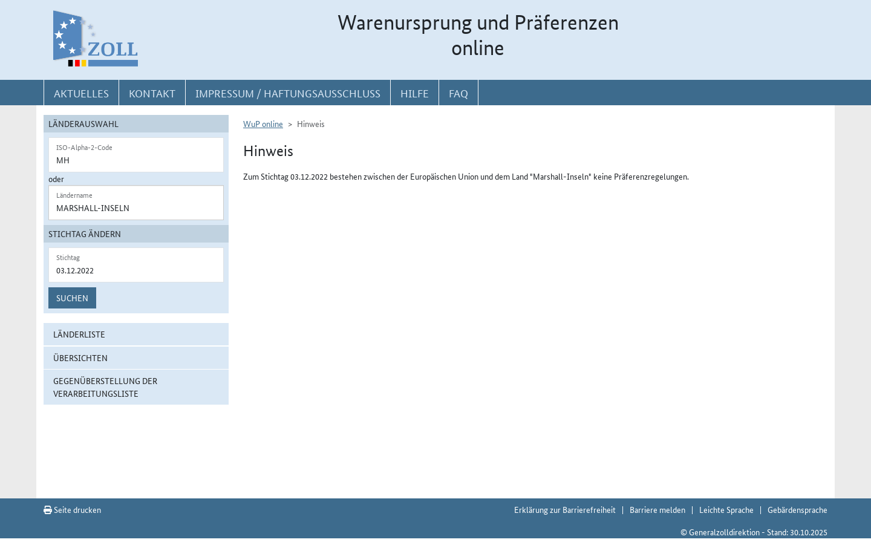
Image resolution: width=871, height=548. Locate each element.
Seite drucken (72, 509)
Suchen (72, 298)
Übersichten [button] (80, 357)
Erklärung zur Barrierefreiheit (565, 509)
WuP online (263, 123)
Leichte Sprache (726, 509)
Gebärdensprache (797, 509)
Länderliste (79, 334)
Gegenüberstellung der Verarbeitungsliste (105, 386)
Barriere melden (657, 509)
